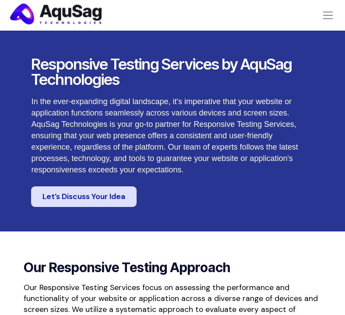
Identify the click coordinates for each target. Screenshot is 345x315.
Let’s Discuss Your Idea (83, 208)
